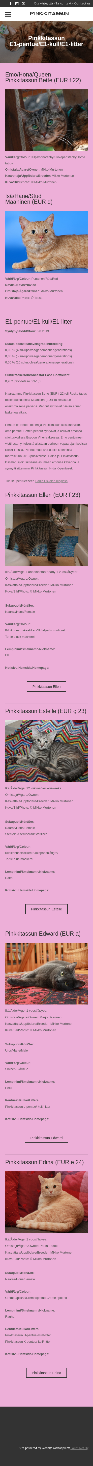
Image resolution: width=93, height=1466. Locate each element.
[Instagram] (17, 3)
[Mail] (23, 3)
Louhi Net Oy (79, 1448)
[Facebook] (10, 3)
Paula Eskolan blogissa (51, 481)
